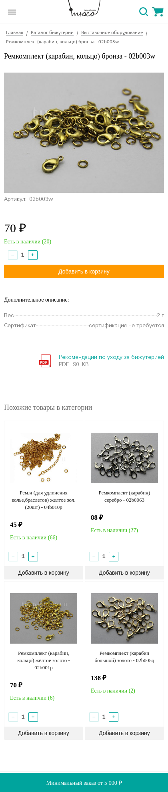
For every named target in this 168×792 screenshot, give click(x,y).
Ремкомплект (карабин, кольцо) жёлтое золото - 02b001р (43, 660)
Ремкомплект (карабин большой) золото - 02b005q (124, 656)
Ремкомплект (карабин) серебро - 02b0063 (124, 496)
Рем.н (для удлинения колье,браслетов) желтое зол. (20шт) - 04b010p (43, 500)
